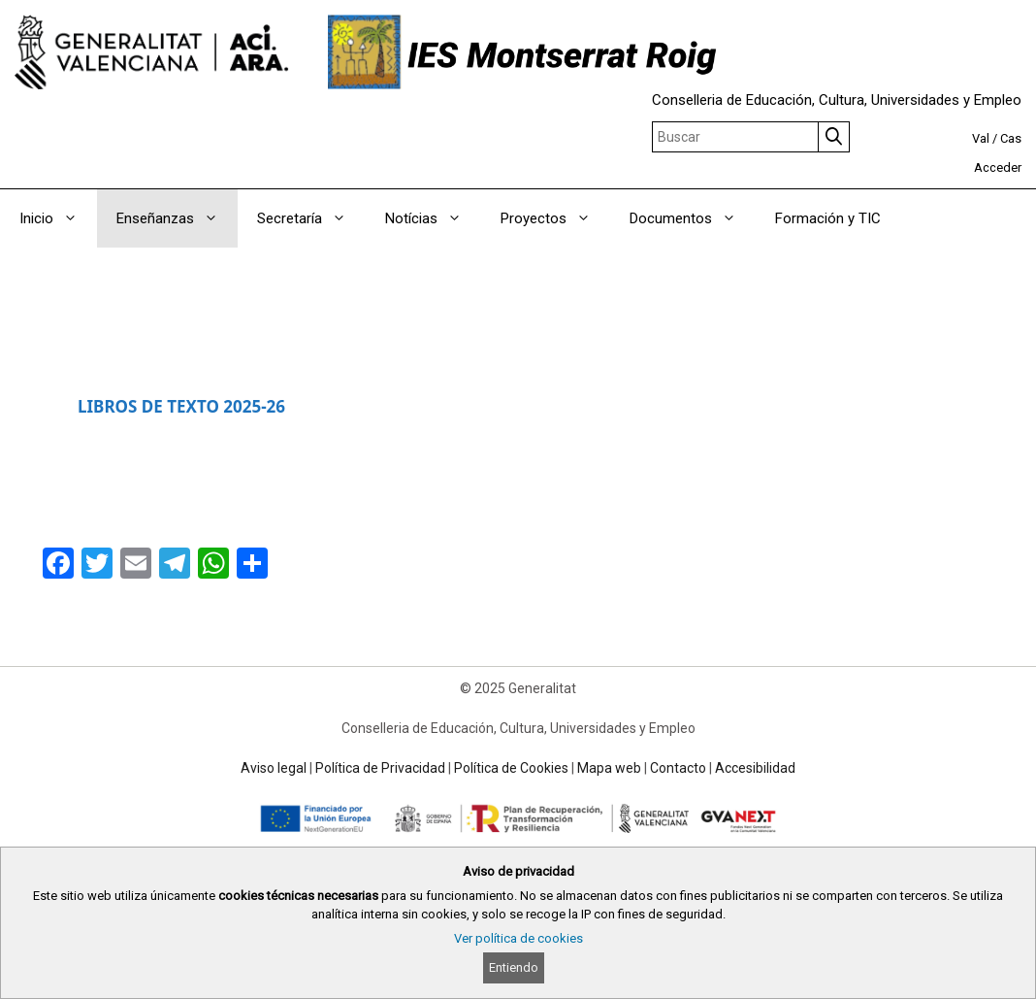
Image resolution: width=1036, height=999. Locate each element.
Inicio (58, 218)
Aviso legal (274, 768)
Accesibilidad (755, 768)
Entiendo (513, 967)
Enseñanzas (177, 218)
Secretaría (311, 218)
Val (980, 138)
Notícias (433, 218)
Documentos (693, 218)
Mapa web (609, 768)
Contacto (678, 768)
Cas (1010, 138)
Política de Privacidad (380, 768)
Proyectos (555, 218)
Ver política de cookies (518, 938)
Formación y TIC (828, 218)
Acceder (997, 167)
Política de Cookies (511, 768)
